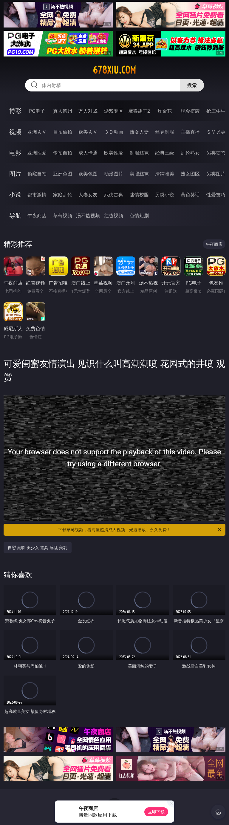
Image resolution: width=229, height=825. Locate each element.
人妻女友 (88, 194)
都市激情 (37, 194)
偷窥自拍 (37, 173)
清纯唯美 (164, 173)
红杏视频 (113, 215)
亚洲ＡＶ (37, 132)
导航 (15, 215)
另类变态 (215, 152)
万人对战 (88, 111)
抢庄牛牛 (215, 111)
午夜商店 (37, 215)
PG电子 (37, 111)
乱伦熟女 (190, 152)
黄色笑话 (190, 194)
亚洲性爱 (37, 152)
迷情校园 (139, 194)
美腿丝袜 (139, 173)
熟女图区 (190, 173)
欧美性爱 (113, 152)
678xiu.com (114, 70)
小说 (15, 194)
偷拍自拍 (62, 152)
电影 (15, 153)
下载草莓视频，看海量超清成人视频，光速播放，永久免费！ (140, 529)
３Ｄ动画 (113, 132)
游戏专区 (113, 111)
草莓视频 (62, 215)
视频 (15, 132)
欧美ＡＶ (88, 132)
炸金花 (164, 111)
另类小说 (164, 194)
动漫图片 (113, 173)
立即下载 (156, 812)
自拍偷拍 (62, 132)
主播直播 (190, 132)
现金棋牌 (190, 111)
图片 (15, 173)
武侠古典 (113, 194)
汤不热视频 (88, 215)
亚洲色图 (62, 173)
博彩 (15, 111)
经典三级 (164, 152)
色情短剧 (139, 215)
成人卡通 (88, 152)
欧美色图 (88, 173)
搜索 (192, 85)
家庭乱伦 (62, 194)
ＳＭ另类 (215, 132)
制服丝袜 (139, 152)
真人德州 (62, 111)
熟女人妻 (139, 132)
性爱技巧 (215, 194)
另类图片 (215, 173)
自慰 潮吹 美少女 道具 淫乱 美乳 (37, 547)
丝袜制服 (164, 132)
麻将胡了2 (139, 111)
